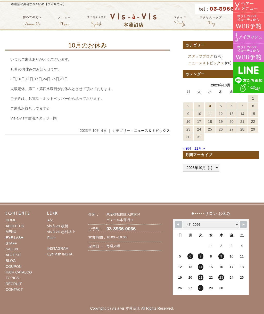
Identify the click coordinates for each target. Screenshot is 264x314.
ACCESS (13, 255)
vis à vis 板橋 (58, 226)
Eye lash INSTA (60, 254)
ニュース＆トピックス (152, 130)
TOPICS (12, 278)
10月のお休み (87, 45)
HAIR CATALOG (19, 272)
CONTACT (14, 289)
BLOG (11, 261)
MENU (11, 232)
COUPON (13, 266)
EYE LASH (14, 238)
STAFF (11, 243)
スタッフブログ (200, 56)
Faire (51, 238)
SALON (12, 249)
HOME (11, 220)
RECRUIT (14, 284)
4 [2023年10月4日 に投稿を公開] (210, 106)
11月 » (199, 148)
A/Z (50, 220)
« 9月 (187, 148)
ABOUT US (15, 226)
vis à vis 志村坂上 (61, 232)
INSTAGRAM (58, 248)
